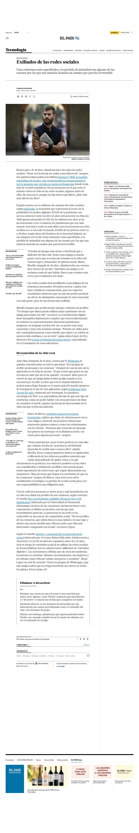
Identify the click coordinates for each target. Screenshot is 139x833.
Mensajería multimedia (39, 656)
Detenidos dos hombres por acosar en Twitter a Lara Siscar (14, 432)
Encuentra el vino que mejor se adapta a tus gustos (80, 782)
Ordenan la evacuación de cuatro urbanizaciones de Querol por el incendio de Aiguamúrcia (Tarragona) (118, 198)
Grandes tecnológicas (113, 50)
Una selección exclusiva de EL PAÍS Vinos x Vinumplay (43, 791)
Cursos (38, 760)
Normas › (87, 645)
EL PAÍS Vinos (76, 760)
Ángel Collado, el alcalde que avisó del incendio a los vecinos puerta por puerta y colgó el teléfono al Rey (119, 246)
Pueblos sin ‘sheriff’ (14, 294)
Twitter (18, 656)
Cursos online (49, 760)
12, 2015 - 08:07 (28, 90)
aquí (63, 666)
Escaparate (10, 760)
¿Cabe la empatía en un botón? (14, 453)
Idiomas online (62, 760)
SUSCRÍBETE (114, 32)
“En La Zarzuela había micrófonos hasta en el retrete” (15, 257)
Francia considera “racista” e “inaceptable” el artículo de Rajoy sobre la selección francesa (119, 238)
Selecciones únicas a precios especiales (99, 782)
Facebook (51, 656)
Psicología (60, 656)
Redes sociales (22, 58)
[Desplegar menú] (7, 38)
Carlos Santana (24, 88)
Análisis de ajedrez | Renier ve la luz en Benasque (118, 207)
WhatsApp (26, 656)
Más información (22, 666)
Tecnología (16, 50)
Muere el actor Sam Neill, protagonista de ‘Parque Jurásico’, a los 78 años (118, 214)
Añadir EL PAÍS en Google (80, 96)
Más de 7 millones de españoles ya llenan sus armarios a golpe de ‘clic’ (14, 285)
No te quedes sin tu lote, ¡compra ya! (123, 782)
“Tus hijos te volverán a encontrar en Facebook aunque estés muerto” (14, 443)
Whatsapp (73, 360)
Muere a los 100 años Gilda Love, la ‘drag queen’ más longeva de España (118, 188)
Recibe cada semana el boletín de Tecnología (34, 639)
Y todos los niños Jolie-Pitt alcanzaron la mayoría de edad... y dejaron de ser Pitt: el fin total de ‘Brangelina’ (119, 263)
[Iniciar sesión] (126, 32)
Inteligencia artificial (90, 50)
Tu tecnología (57, 50)
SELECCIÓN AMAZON (25, 760)
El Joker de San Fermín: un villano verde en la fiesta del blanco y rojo (119, 270)
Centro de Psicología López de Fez (51, 339)
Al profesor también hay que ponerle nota (14, 275)
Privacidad (78, 50)
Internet (102, 50)
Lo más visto (109, 231)
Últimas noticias (128, 50)
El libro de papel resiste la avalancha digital (14, 267)
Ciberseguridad (68, 50)
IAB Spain (29, 208)
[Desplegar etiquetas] (88, 655)
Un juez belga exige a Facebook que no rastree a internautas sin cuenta (14, 420)
